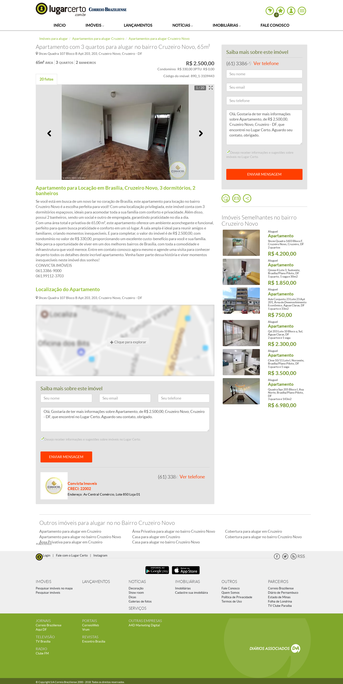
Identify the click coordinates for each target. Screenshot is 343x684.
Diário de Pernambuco (283, 592)
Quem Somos (231, 592)
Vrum (86, 629)
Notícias (182, 25)
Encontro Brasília (93, 641)
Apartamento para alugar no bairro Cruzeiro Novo (80, 537)
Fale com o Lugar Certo (72, 555)
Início (60, 25)
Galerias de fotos (140, 601)
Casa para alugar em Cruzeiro (156, 537)
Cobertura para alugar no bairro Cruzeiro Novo (263, 537)
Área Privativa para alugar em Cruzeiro (70, 542)
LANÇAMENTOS (96, 582)
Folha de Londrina (280, 601)
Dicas (132, 597)
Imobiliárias (227, 25)
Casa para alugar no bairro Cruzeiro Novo (166, 542)
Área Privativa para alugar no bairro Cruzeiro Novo (173, 531)
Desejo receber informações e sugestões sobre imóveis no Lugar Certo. (90, 439)
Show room (136, 592)
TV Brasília (43, 641)
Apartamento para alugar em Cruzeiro (70, 531)
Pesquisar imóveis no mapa (54, 588)
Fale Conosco (275, 25)
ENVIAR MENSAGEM (66, 457)
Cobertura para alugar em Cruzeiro (253, 531)
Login (46, 555)
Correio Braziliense (281, 588)
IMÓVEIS (43, 582)
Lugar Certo (61, 9)
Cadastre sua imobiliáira (191, 592)
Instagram (100, 555)
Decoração (136, 588)
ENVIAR (264, 174)
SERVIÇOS (137, 608)
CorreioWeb (90, 625)
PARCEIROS (278, 582)
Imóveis (95, 25)
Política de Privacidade (237, 597)
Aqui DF (41, 629)
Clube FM (42, 653)
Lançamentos (138, 25)
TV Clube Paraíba (280, 606)
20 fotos (46, 79)
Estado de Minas (279, 597)
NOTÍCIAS (137, 582)
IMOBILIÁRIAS (187, 582)
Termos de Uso (232, 601)
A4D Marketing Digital (144, 625)
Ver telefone (192, 476)
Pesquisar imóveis (48, 592)
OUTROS (229, 582)
